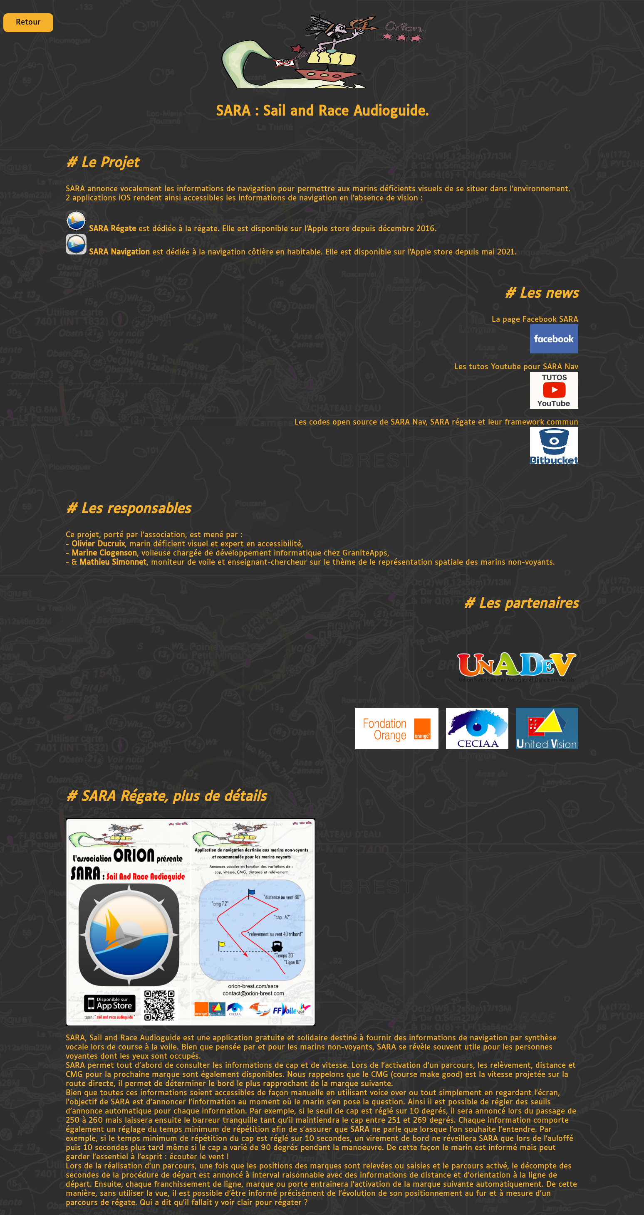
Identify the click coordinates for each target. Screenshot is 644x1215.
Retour (28, 22)
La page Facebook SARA (535, 320)
